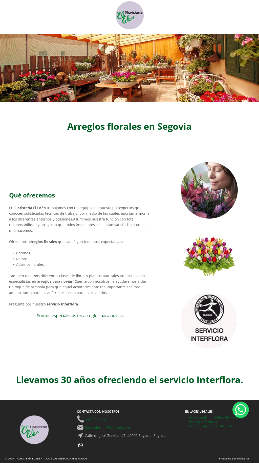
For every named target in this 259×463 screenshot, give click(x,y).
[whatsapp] (80, 446)
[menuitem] (197, 417)
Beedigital (243, 458)
